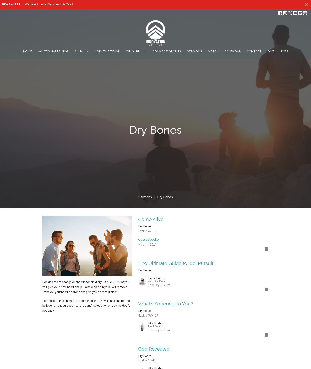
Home (27, 51)
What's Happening (53, 51)
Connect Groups (167, 51)
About (81, 51)
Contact (254, 51)
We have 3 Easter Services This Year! (49, 4)
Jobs (284, 51)
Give (271, 51)
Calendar (233, 51)
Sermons (194, 51)
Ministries (136, 51)
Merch (213, 51)
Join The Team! (107, 51)
